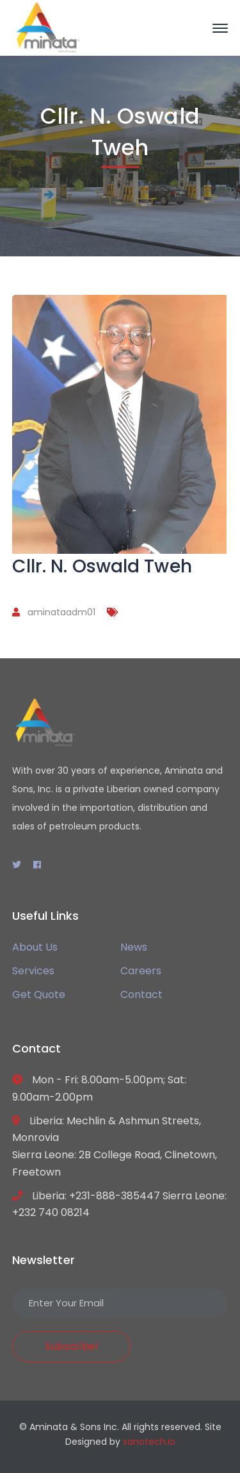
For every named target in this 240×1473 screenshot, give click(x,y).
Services (33, 970)
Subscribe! (72, 1346)
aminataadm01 (61, 612)
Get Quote (38, 994)
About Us (35, 947)
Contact (141, 994)
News (133, 947)
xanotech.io (149, 1441)
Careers (140, 970)
